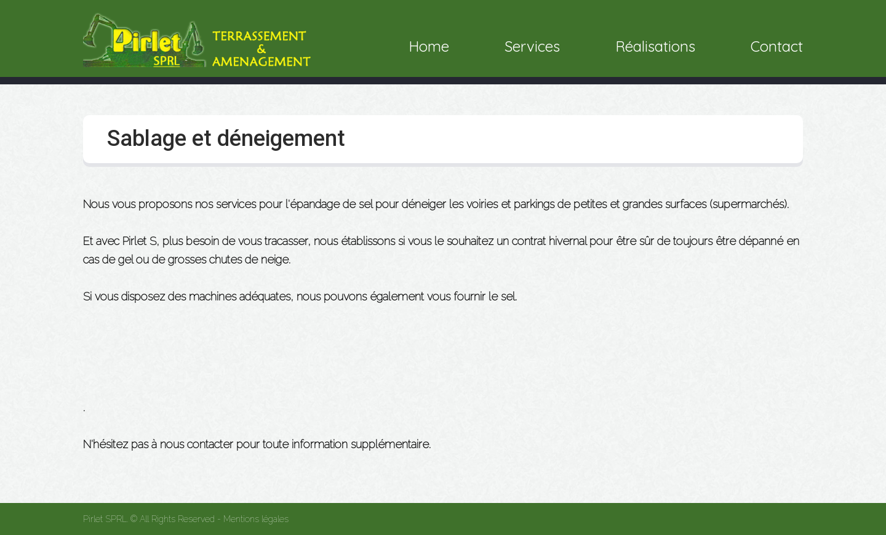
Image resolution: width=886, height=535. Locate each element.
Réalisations (655, 46)
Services (532, 46)
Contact (777, 46)
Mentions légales (256, 519)
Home (429, 46)
